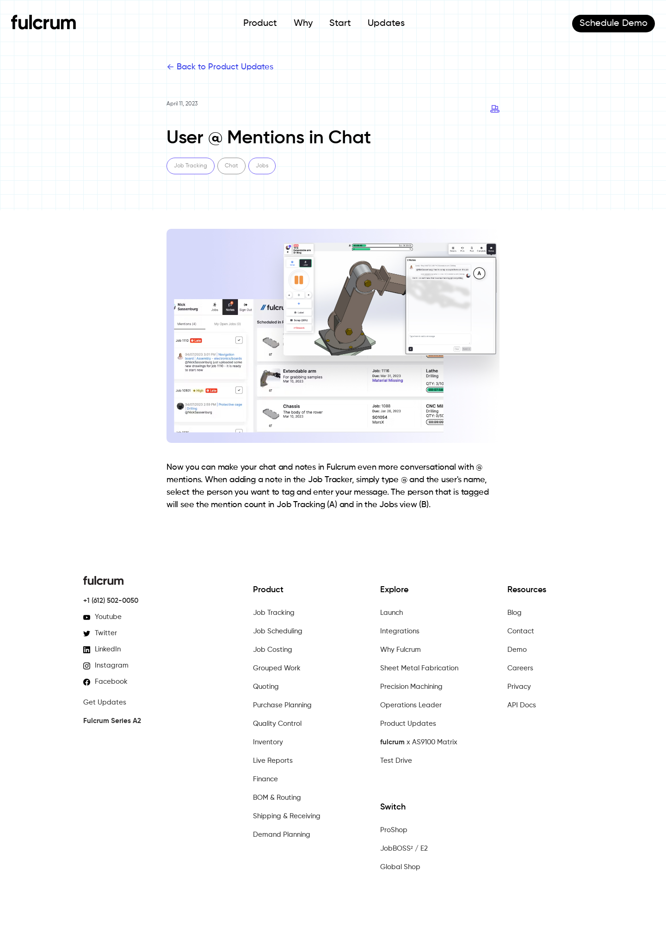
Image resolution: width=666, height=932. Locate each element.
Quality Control (277, 723)
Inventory (268, 742)
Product (260, 23)
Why (303, 23)
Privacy (519, 686)
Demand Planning (281, 834)
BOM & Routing (277, 797)
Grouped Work (277, 668)
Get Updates (104, 702)
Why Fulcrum (400, 649)
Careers (520, 668)
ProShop (393, 830)
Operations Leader (411, 705)
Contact (520, 631)
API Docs (521, 705)
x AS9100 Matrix (418, 742)
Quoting (266, 686)
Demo (614, 23)
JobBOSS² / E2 (404, 848)
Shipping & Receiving (287, 816)
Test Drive (396, 760)
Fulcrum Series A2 (112, 720)
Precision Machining (411, 686)
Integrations (399, 631)
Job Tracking (274, 612)
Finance (265, 779)
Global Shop (400, 867)
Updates (386, 23)
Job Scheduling (277, 631)
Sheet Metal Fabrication (419, 668)
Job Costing (272, 649)
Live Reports (273, 760)
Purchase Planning (282, 705)
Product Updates (408, 723)
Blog (514, 612)
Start (340, 23)
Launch (391, 612)
